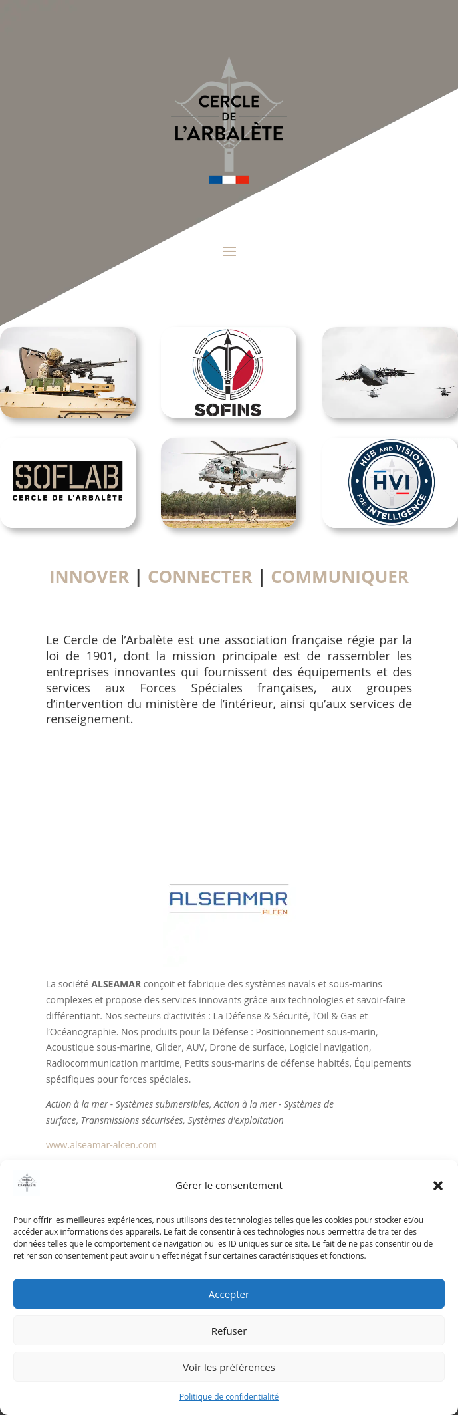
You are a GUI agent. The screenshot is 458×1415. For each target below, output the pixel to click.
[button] (438, 1185)
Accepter (229, 1294)
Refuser (229, 1330)
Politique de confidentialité (229, 1396)
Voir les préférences (229, 1367)
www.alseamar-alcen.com (101, 1144)
